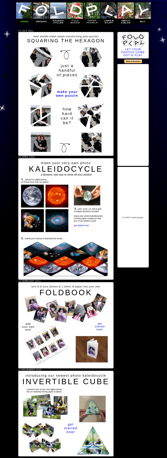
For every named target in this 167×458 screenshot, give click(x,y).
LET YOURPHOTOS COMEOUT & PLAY (133, 52)
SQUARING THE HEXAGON (66, 40)
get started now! (81, 225)
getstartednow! (100, 326)
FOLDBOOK (65, 292)
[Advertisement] (133, 114)
